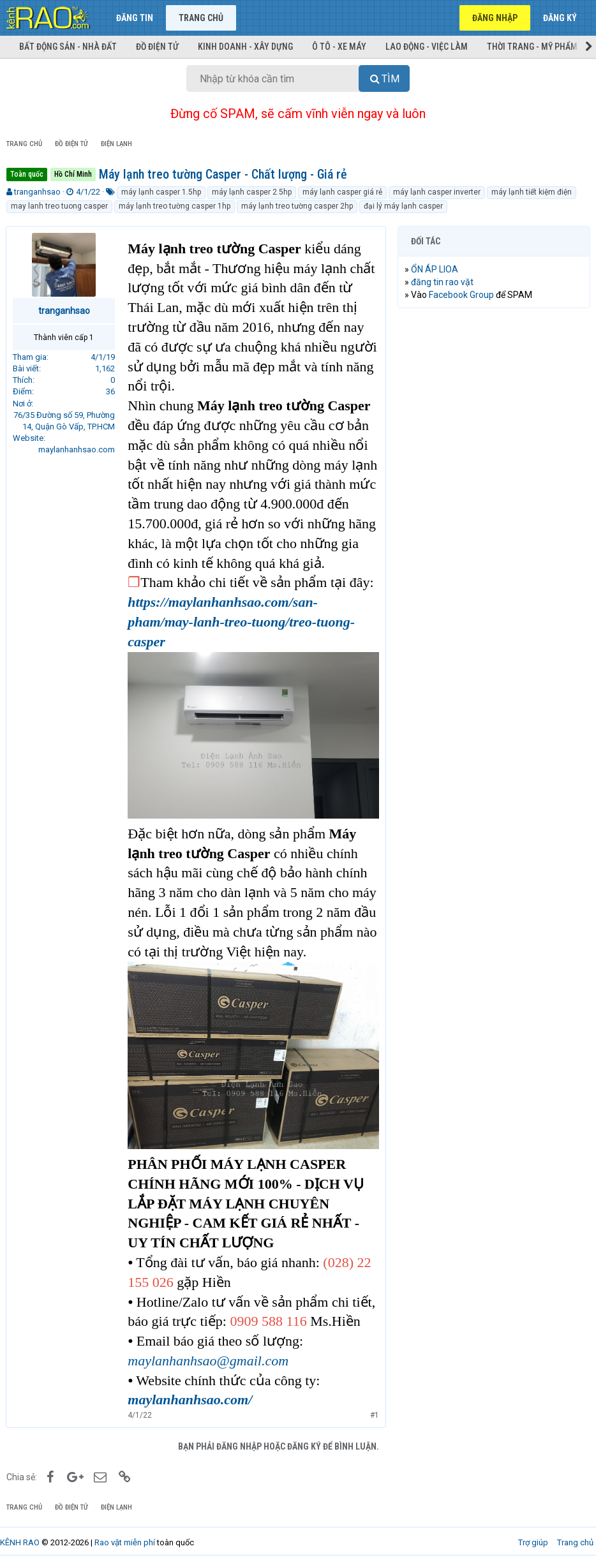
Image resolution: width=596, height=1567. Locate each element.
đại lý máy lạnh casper (403, 206)
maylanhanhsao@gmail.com (208, 1359)
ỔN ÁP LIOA (435, 269)
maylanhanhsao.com (77, 449)
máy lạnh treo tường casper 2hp (297, 206)
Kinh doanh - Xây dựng (245, 46)
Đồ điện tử (157, 46)
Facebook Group (462, 295)
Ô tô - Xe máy (339, 46)
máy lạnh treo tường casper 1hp (174, 206)
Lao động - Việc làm (426, 46)
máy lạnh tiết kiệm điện (531, 192)
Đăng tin (134, 18)
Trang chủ (201, 18)
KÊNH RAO (20, 1541)
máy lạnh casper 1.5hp (161, 192)
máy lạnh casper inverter (437, 192)
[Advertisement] (494, 400)
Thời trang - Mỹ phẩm (532, 46)
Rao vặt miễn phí (124, 1541)
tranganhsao (37, 192)
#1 (373, 1413)
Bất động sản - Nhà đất (68, 46)
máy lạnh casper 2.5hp (252, 192)
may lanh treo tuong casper (59, 206)
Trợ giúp (533, 1541)
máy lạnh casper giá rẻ (342, 192)
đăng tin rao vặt (443, 282)
